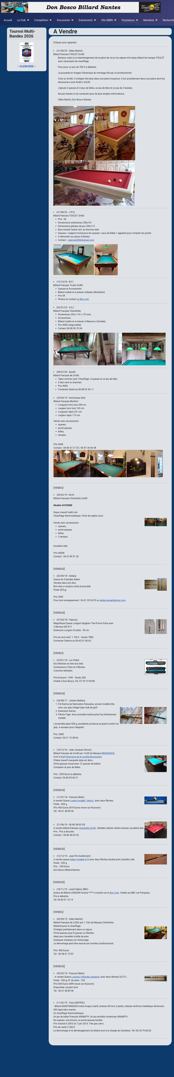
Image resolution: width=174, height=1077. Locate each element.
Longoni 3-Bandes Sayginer (85, 976)
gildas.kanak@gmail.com (113, 600)
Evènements (86, 20)
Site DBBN (107, 20)
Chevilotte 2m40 (87, 828)
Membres (148, 20)
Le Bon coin (83, 299)
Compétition (41, 20)
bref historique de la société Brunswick (81, 756)
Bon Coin (114, 892)
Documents (63, 20)
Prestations (128, 20)
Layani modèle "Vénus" (82, 800)
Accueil (8, 20)
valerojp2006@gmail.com (81, 240)
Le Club (21, 20)
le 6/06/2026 (26, 66)
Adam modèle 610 (79, 859)
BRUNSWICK (108, 753)
